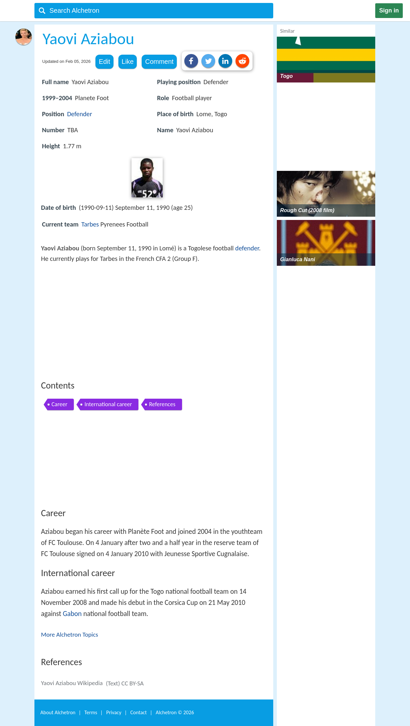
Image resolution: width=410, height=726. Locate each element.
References (162, 404)
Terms (90, 712)
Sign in (389, 10)
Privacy (113, 712)
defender (247, 248)
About (57, 712)
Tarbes (90, 224)
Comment (159, 61)
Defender (79, 114)
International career (108, 404)
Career (59, 404)
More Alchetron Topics (69, 634)
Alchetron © (175, 712)
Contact (138, 712)
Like (128, 61)
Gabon (72, 613)
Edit (104, 61)
